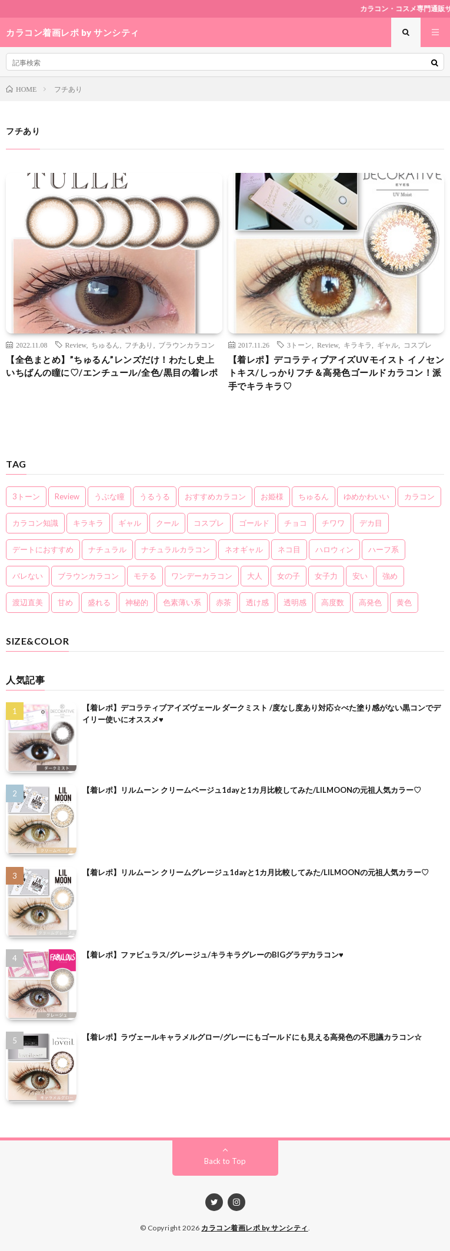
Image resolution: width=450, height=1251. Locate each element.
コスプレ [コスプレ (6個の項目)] (209, 523)
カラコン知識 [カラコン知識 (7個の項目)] (35, 523)
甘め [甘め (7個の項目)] (65, 602)
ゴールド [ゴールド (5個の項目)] (254, 523)
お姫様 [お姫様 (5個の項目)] (272, 496)
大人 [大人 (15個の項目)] (254, 576)
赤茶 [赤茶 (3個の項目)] (223, 602)
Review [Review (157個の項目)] (67, 496)
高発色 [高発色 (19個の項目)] (370, 602)
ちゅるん (105, 344)
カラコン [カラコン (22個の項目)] (419, 496)
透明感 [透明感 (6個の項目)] (295, 602)
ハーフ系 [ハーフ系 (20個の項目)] (383, 549)
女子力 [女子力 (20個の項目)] (326, 576)
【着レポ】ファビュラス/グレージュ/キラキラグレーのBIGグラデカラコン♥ (213, 954)
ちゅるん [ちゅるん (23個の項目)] (313, 496)
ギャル (387, 344)
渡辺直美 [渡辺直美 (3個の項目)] (27, 602)
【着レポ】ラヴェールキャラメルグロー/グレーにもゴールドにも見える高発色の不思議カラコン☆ (252, 1037)
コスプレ (418, 344)
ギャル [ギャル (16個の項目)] (129, 523)
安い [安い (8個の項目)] (360, 576)
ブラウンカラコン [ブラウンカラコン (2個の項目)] (88, 576)
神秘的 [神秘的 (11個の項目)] (136, 602)
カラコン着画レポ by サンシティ (254, 1227)
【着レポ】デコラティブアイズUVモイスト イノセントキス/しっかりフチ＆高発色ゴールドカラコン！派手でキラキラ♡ (336, 372)
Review (75, 344)
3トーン (299, 344)
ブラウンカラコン (186, 344)
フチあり (139, 344)
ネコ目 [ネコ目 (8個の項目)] (289, 549)
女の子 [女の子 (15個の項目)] (288, 576)
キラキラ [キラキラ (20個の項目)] (88, 523)
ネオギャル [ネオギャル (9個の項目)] (244, 549)
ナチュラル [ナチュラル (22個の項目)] (107, 549)
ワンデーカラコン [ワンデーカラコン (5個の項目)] (201, 576)
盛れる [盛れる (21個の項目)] (99, 602)
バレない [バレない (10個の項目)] (27, 576)
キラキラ (358, 344)
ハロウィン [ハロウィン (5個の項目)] (334, 549)
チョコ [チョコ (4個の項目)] (295, 523)
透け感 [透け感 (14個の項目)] (257, 602)
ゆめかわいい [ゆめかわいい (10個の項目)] (366, 496)
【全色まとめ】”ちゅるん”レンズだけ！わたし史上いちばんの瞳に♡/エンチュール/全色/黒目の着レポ (112, 366)
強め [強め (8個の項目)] (390, 576)
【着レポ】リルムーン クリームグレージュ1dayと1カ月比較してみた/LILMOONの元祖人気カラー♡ (255, 872)
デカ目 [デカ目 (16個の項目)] (370, 523)
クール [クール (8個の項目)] (167, 523)
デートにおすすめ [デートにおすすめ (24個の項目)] (43, 549)
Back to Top (225, 1161)
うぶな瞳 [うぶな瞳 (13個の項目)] (109, 496)
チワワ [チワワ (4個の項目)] (333, 523)
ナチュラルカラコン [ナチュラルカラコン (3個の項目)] (175, 549)
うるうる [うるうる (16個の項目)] (154, 496)
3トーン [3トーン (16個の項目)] (26, 496)
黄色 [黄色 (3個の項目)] (404, 602)
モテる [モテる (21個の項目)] (145, 576)
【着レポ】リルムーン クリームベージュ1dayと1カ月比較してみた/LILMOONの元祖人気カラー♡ (251, 790)
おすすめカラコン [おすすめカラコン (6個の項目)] (215, 496)
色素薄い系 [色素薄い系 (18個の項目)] (182, 602)
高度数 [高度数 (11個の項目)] (332, 602)
